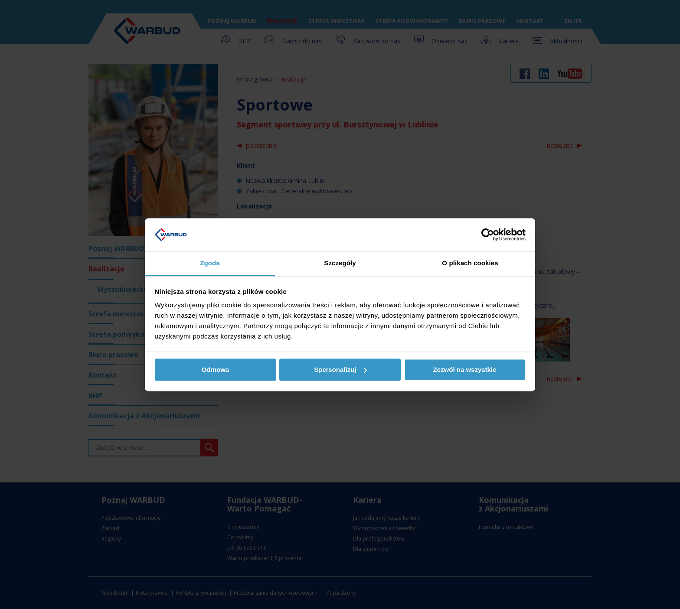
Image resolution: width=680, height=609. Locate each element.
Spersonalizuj (340, 369)
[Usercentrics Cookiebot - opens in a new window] (488, 234)
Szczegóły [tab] (340, 263)
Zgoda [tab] (210, 263)
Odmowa (215, 369)
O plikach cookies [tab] (470, 263)
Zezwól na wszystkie (465, 369)
